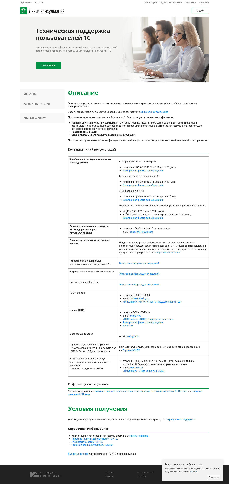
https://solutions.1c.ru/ (168, 252)
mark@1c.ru (133, 336)
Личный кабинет (34, 118)
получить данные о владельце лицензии (117, 391)
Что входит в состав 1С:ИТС (87, 441)
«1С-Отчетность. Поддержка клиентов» (160, 301)
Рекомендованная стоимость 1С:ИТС (92, 445)
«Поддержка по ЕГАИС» (151, 371)
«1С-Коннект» (130, 301)
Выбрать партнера (78, 453)
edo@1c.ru (135, 315)
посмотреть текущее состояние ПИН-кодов (163, 391)
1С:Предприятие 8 (145, 472)
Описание (29, 94)
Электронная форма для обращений (143, 170)
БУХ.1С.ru (141, 476)
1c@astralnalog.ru (139, 298)
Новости (110, 476)
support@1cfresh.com (141, 232)
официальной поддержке (154, 112)
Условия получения (36, 103)
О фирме (110, 472)
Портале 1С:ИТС (131, 350)
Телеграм (128, 325)
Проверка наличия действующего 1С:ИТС (94, 438)
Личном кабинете (138, 435)
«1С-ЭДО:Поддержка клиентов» (156, 319)
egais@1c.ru (136, 367)
